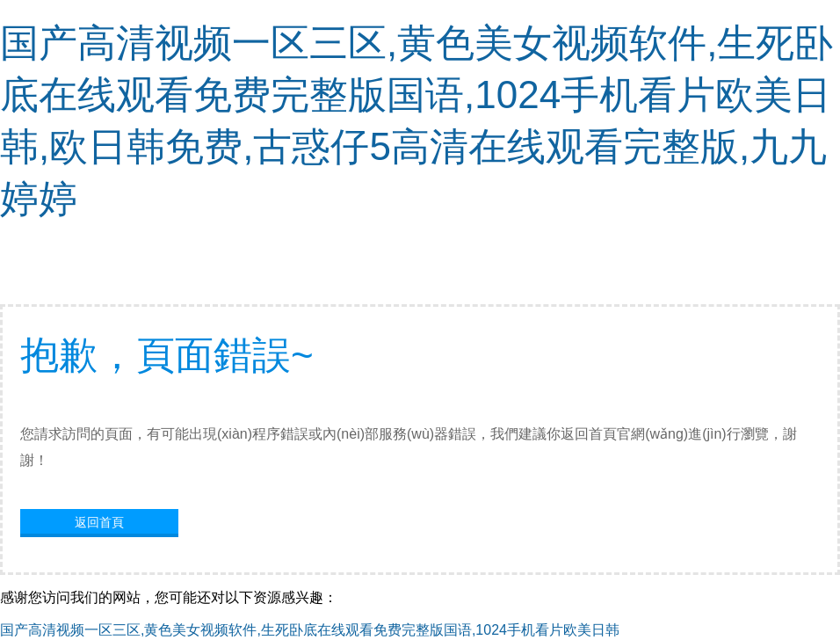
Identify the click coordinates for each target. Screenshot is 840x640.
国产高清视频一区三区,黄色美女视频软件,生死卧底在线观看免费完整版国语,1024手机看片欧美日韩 (309, 629)
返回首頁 (99, 522)
